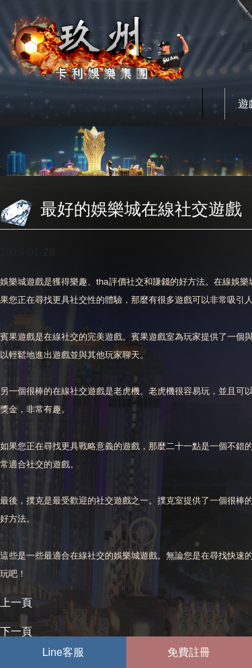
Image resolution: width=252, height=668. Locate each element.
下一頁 (16, 631)
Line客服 (63, 652)
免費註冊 (188, 652)
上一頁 (16, 602)
